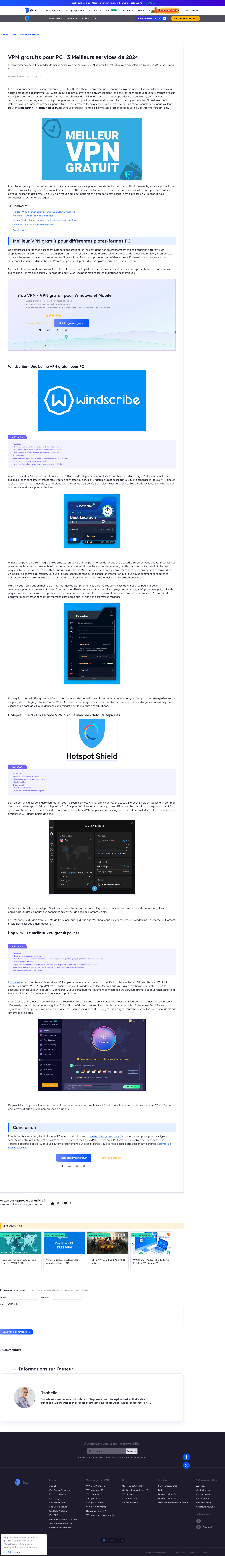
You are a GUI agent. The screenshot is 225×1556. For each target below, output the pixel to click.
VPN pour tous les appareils (100, 1515)
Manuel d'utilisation (167, 1494)
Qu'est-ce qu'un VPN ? (132, 1486)
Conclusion (19, 230)
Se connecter (192, 10)
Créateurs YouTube (205, 1506)
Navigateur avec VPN (96, 1511)
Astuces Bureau (129, 1498)
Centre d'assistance (167, 1486)
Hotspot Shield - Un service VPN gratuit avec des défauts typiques (45, 220)
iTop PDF (53, 1515)
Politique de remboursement (156, 1552)
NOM (3, 1297)
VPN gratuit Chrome (96, 1506)
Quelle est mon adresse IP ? (136, 1490)
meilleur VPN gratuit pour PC (105, 1136)
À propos (200, 1486)
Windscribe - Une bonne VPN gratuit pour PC (34, 215)
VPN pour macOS (94, 1490)
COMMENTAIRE (9, 1303)
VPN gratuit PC (93, 1494)
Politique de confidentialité (186, 1552)
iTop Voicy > (150, 3)
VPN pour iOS (93, 1498)
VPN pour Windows (29, 34)
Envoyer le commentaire (16, 1331)
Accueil (4, 34)
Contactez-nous (204, 1490)
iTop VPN (15, 982)
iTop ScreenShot (57, 1502)
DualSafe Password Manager (63, 1519)
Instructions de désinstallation (173, 1502)
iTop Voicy (54, 1498)
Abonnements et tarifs (60, 1527)
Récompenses (203, 1498)
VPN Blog (127, 1494)
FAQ (160, 1490)
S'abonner (131, 1451)
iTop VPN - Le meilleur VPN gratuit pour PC (34, 224)
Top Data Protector (58, 1511)
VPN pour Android (95, 1502)
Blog (96, 18)
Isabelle (12, 76)
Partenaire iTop (203, 1502)
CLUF (206, 1552)
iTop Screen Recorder (59, 1490)
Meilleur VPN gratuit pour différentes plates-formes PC (46, 211)
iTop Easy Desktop (58, 1494)
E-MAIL (46, 1297)
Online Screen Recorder (60, 1523)
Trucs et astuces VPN (98, 1235)
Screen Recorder (130, 1502)
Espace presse (203, 1494)
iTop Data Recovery (58, 1506)
